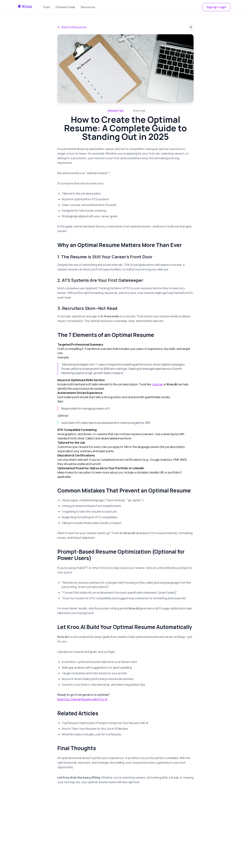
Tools (46, 7)
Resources (88, 7)
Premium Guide (65, 7)
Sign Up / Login (216, 7)
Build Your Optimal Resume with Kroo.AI (82, 699)
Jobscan (157, 384)
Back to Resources (72, 27)
